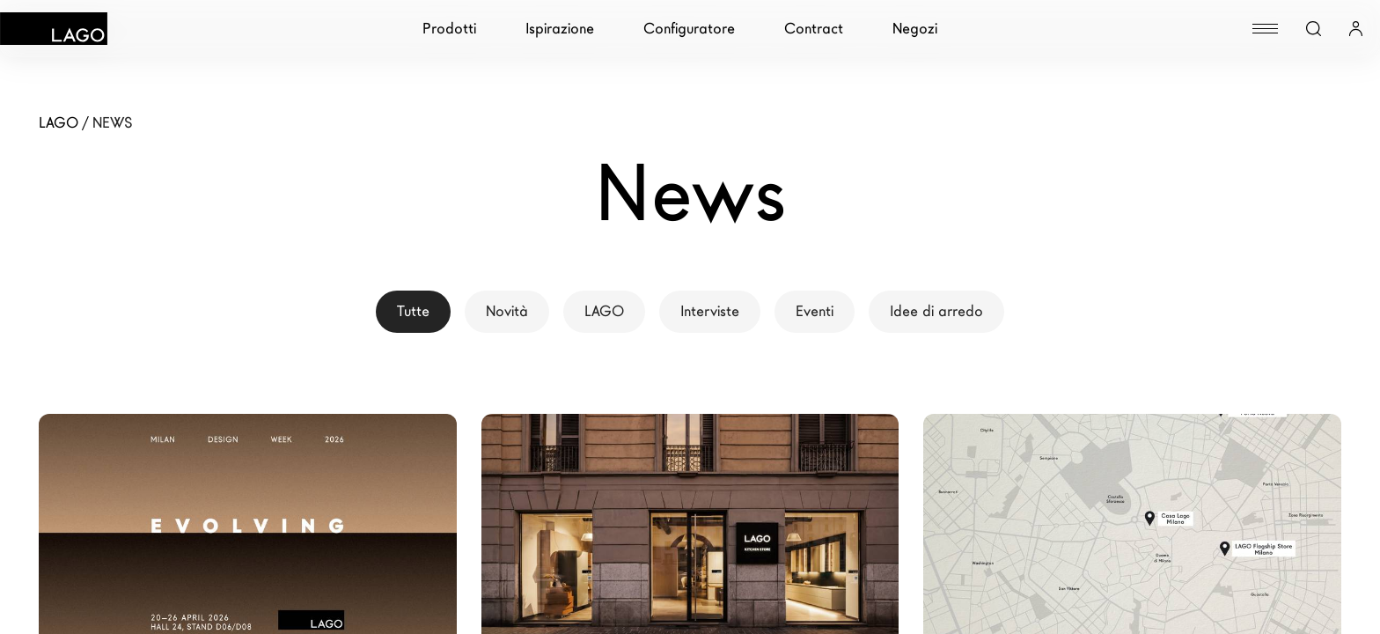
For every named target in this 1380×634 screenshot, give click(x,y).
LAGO (604, 311)
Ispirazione (559, 28)
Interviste (709, 311)
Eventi (814, 311)
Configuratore (689, 28)
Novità (507, 311)
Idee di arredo (936, 311)
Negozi (914, 28)
